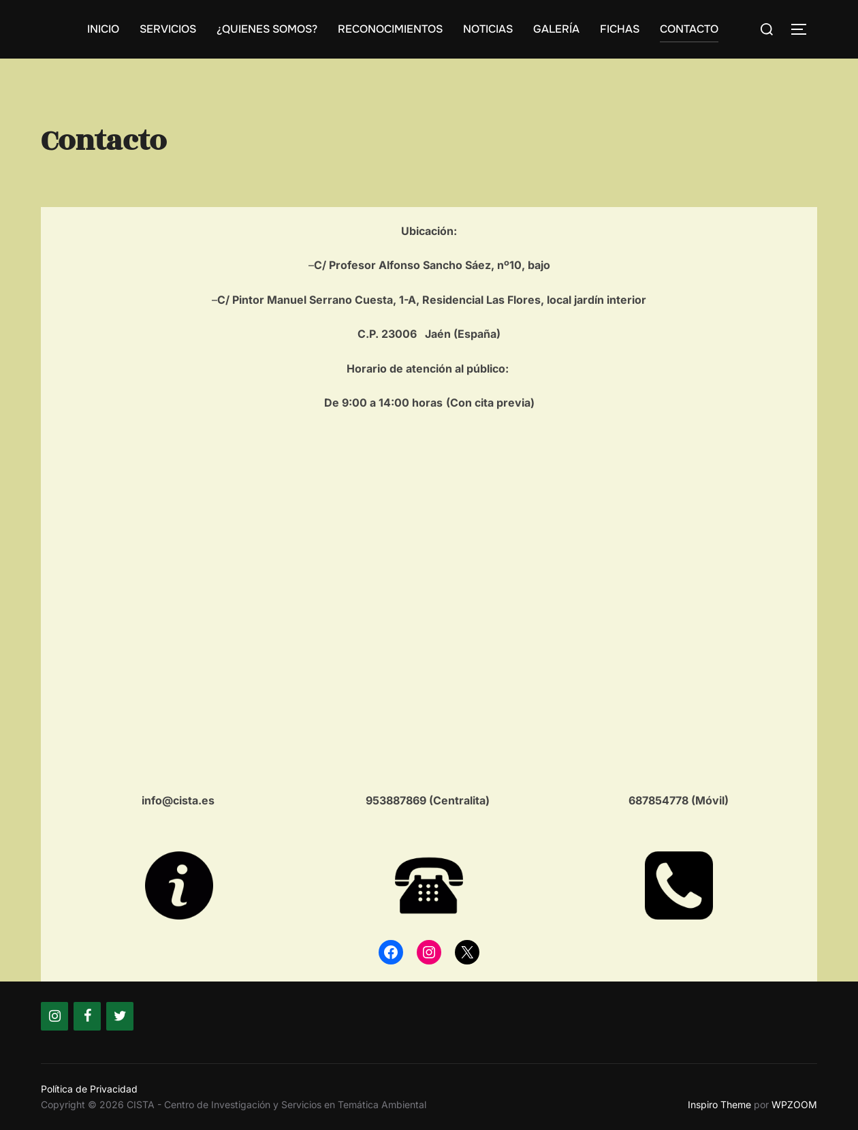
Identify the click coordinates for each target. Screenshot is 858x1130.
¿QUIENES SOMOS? (267, 29)
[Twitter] (119, 1016)
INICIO (103, 29)
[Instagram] (54, 1016)
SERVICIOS (168, 29)
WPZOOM (794, 1104)
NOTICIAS (488, 29)
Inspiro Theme (719, 1104)
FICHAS (619, 29)
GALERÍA (556, 29)
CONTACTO (689, 29)
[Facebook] (87, 1016)
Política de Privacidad (89, 1089)
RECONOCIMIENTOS (390, 29)
